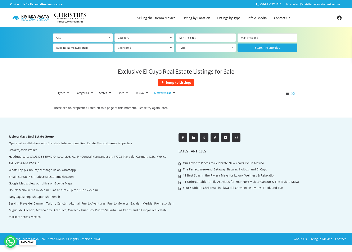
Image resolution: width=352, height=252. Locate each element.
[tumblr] (204, 137)
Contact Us (282, 18)
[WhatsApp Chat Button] (10, 241)
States (103, 93)
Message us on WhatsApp (58, 170)
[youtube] (225, 137)
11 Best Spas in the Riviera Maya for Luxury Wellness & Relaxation (229, 175)
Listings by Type (229, 18)
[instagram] (236, 137)
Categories (82, 93)
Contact (340, 239)
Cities (120, 93)
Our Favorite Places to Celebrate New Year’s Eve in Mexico (223, 163)
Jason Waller (28, 150)
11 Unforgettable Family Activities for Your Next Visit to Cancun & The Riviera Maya (241, 182)
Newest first (162, 93)
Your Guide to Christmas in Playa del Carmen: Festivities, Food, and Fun (233, 188)
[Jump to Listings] (176, 82)
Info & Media (257, 18)
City (58, 38)
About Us (300, 239)
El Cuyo (139, 93)
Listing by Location (196, 18)
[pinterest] (215, 137)
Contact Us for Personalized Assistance (36, 4)
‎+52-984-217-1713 (270, 4)
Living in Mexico (321, 239)
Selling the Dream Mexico (156, 18)
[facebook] (183, 137)
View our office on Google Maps (51, 183)
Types (61, 93)
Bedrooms (124, 48)
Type (182, 48)
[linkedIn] (193, 137)
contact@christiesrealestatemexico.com (315, 4)
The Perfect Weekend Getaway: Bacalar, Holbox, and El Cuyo (225, 169)
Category (123, 38)
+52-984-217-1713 (27, 163)
